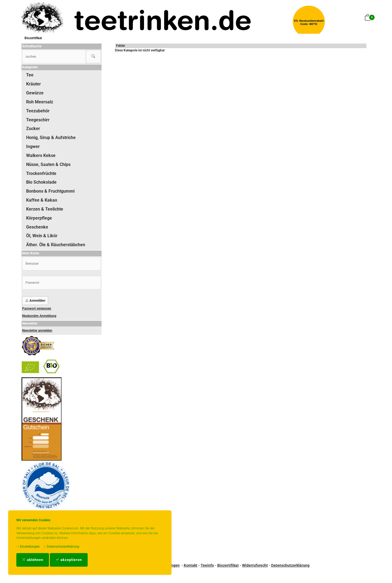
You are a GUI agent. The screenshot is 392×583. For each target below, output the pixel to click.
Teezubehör (38, 110)
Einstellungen (28, 546)
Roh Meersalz (39, 101)
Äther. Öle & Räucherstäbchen (55, 244)
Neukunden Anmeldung (39, 316)
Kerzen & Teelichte (44, 209)
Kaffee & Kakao (41, 200)
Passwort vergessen (36, 308)
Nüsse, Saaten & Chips (48, 164)
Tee (29, 75)
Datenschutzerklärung (61, 546)
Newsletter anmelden (37, 330)
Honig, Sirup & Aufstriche (51, 137)
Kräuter (33, 84)
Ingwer (33, 146)
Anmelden (35, 300)
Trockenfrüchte (41, 173)
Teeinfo (207, 565)
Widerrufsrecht (255, 565)
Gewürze (35, 92)
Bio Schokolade (41, 182)
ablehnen (32, 560)
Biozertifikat (33, 38)
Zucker (33, 128)
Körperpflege (39, 218)
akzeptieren (69, 560)
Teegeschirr (38, 119)
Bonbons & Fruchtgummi (50, 191)
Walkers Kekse (41, 155)
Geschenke (37, 227)
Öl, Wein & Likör (41, 235)
